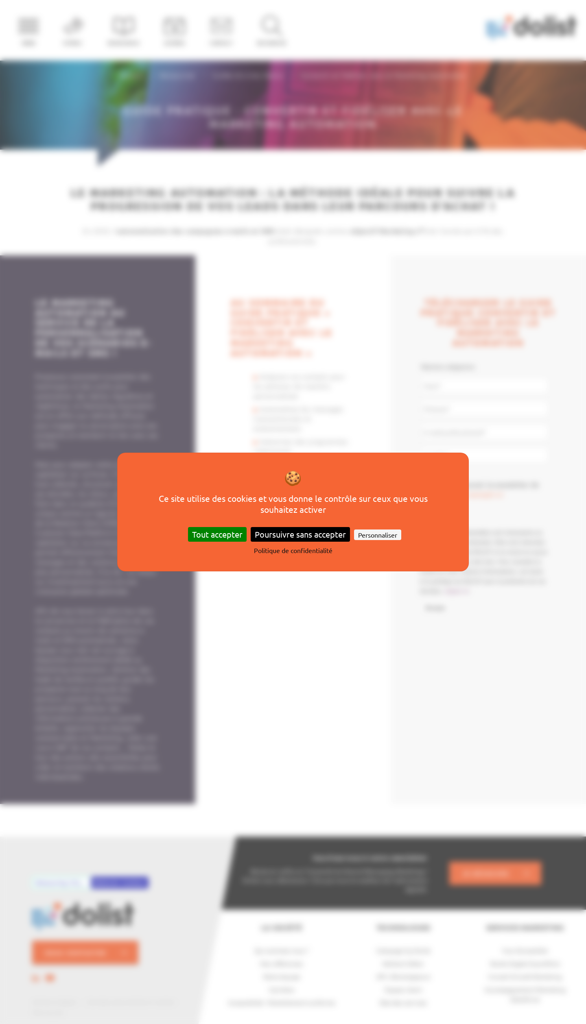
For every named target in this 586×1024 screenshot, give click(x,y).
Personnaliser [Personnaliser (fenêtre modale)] (377, 535)
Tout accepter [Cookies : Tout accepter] (217, 534)
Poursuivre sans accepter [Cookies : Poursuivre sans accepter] (300, 534)
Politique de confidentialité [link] (293, 550)
